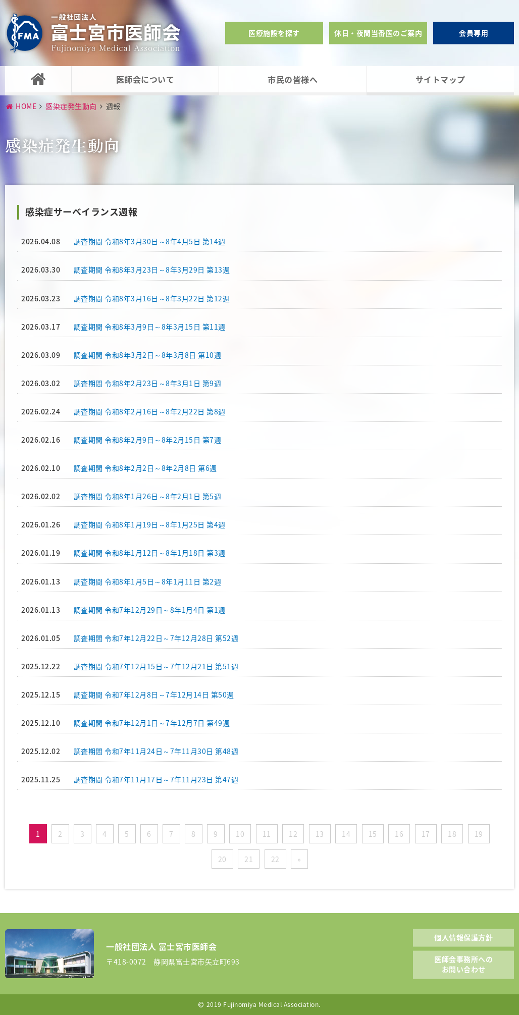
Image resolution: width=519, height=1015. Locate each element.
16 (399, 834)
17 (426, 834)
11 (267, 834)
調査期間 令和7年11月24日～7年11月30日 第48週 (156, 751)
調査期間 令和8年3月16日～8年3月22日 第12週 (152, 298)
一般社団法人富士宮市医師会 (93, 33)
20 (222, 859)
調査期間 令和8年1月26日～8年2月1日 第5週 (148, 496)
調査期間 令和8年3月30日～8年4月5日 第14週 (150, 241)
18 (452, 834)
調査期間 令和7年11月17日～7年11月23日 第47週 (156, 779)
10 (240, 834)
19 (479, 834)
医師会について (145, 79)
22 (275, 859)
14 (346, 834)
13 (320, 834)
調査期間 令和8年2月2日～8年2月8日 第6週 (145, 468)
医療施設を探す (274, 33)
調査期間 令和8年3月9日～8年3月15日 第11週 (150, 327)
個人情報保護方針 (463, 937)
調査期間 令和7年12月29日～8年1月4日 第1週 (150, 610)
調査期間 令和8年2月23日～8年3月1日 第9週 (148, 383)
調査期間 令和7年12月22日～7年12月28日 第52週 (156, 638)
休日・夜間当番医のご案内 (378, 33)
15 (373, 834)
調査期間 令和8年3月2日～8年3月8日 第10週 (148, 355)
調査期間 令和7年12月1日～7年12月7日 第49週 (152, 723)
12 (293, 834)
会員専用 (473, 33)
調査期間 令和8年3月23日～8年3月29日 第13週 (152, 269)
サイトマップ (440, 79)
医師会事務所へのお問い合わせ (463, 964)
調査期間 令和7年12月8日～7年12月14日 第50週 (154, 694)
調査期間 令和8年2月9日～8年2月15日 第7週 (148, 440)
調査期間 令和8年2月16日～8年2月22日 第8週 (150, 411)
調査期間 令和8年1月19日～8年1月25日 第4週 (150, 524)
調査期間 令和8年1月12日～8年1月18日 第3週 (150, 553)
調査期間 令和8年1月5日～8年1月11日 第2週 (148, 581)
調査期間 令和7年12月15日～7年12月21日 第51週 (156, 666)
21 (248, 859)
